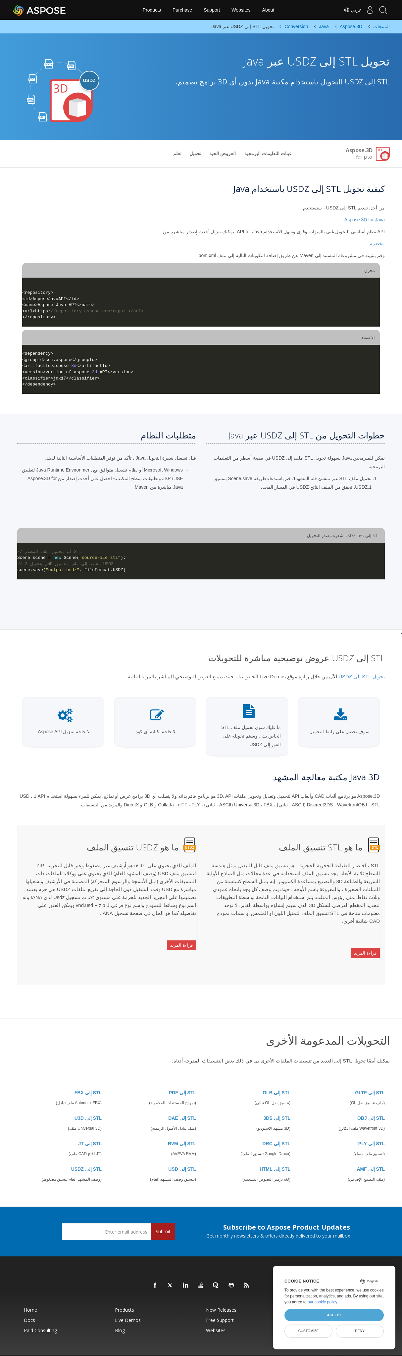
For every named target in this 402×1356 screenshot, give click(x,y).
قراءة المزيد (365, 946)
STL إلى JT (90, 1127)
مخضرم (377, 243)
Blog (120, 1314)
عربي (346, 10)
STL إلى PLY (371, 1127)
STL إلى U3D (88, 1101)
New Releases (221, 1293)
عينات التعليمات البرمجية (268, 153)
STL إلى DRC (276, 1127)
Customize (308, 1331)
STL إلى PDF (182, 1076)
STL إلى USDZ (86, 1152)
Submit (163, 1215)
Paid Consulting (40, 1314)
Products (152, 10)
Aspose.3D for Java (364, 219)
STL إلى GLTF (370, 1076)
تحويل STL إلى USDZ (361, 676)
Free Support (220, 1303)
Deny (360, 1331)
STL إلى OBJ (371, 1101)
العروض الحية (222, 153)
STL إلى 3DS (277, 1101)
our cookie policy (322, 1302)
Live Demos (128, 1303)
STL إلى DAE (182, 1101)
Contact (267, 1347)
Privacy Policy (226, 1347)
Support (212, 10)
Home (30, 1293)
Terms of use (248, 1347)
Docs (29, 1303)
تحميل (195, 153)
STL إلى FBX (88, 1076)
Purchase (182, 10)
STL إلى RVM (182, 1127)
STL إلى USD (182, 1152)
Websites (240, 10)
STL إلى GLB (276, 1076)
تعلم (177, 153)
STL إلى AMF (371, 1152)
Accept (334, 1315)
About (268, 10)
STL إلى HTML (275, 1152)
